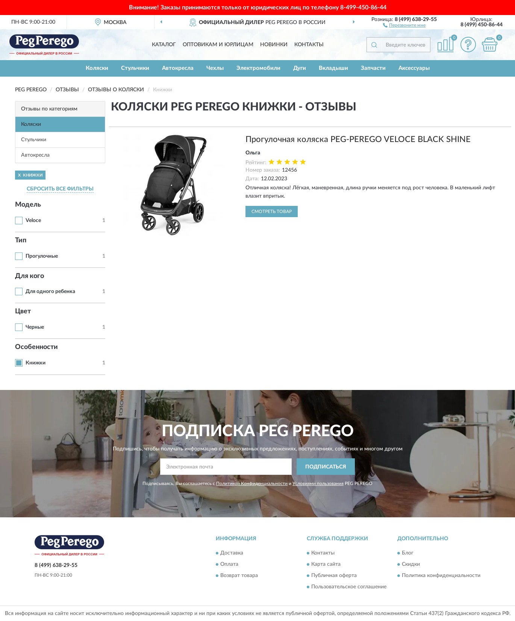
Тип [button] (20, 240)
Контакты (309, 44)
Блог (408, 553)
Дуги (299, 68)
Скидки (411, 564)
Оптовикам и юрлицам (218, 44)
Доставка (231, 553)
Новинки (274, 44)
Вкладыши (333, 68)
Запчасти (373, 68)
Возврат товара (239, 575)
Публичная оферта (334, 575)
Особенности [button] (36, 347)
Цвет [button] (23, 311)
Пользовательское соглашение (348, 586)
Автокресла (178, 68)
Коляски (97, 68)
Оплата (229, 564)
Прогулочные (42, 256)
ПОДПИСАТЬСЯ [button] (325, 467)
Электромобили (258, 68)
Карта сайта (326, 564)
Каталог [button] (164, 44)
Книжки (35, 363)
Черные (35, 327)
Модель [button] (28, 204)
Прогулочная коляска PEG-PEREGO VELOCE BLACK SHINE (358, 139)
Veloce (33, 220)
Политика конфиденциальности (441, 575)
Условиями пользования (318, 483)
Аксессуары (414, 68)
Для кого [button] (29, 276)
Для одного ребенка (50, 291)
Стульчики (135, 68)
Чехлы (215, 68)
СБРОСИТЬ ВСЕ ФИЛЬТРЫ (60, 189)
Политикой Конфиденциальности (252, 483)
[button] (404, 25)
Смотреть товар (271, 211)
